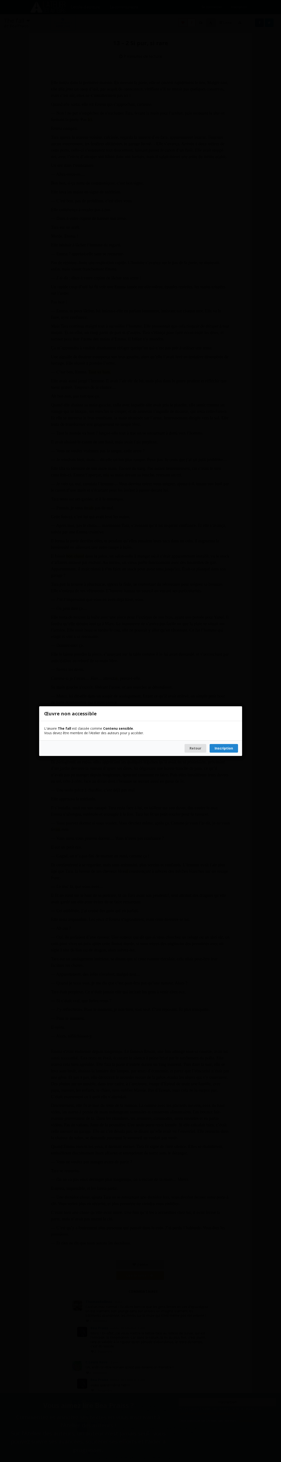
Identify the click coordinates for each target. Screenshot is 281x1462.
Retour (195, 748)
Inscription (223, 748)
